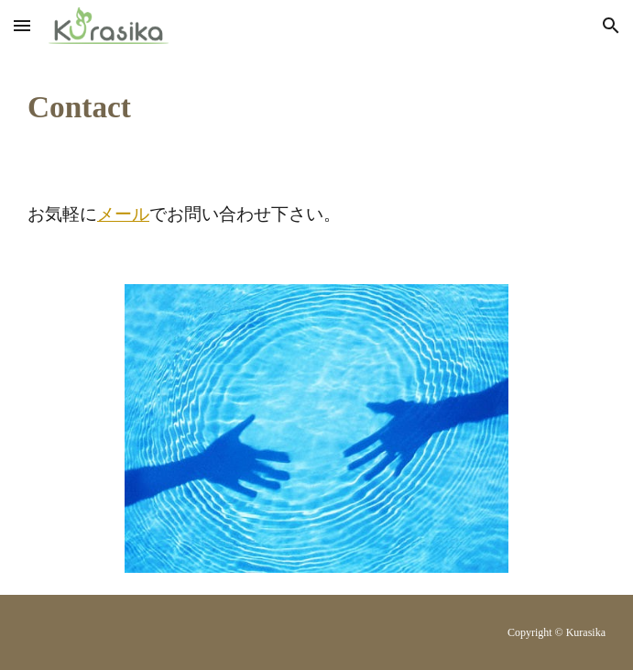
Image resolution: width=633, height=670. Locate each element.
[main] (316, 107)
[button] (22, 25)
